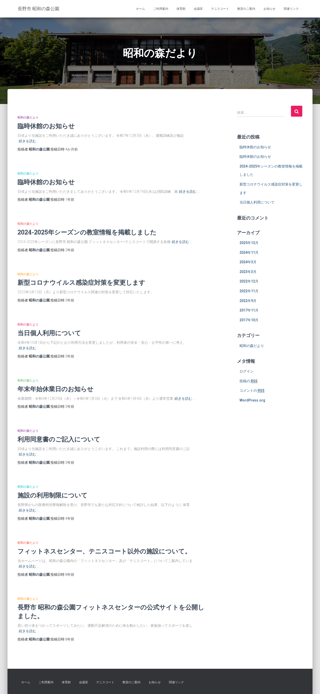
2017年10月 (249, 320)
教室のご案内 (246, 8)
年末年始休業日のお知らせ (56, 389)
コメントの (252, 390)
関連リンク (291, 8)
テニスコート (220, 8)
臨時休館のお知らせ (46, 126)
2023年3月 (248, 272)
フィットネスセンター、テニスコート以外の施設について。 (104, 551)
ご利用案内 (160, 8)
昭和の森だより (28, 117)
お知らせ (270, 8)
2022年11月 (249, 291)
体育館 (181, 8)
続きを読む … (29, 141)
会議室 (198, 8)
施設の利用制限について (53, 495)
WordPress (293, 683)
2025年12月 (249, 243)
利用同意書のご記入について (59, 439)
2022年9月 (248, 301)
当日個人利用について (49, 333)
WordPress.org (252, 400)
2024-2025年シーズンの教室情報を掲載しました (87, 232)
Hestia (258, 683)
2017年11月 (249, 310)
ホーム (140, 8)
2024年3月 (248, 262)
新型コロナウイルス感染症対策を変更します (81, 282)
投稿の (249, 381)
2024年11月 (249, 252)
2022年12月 (249, 281)
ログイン (247, 371)
